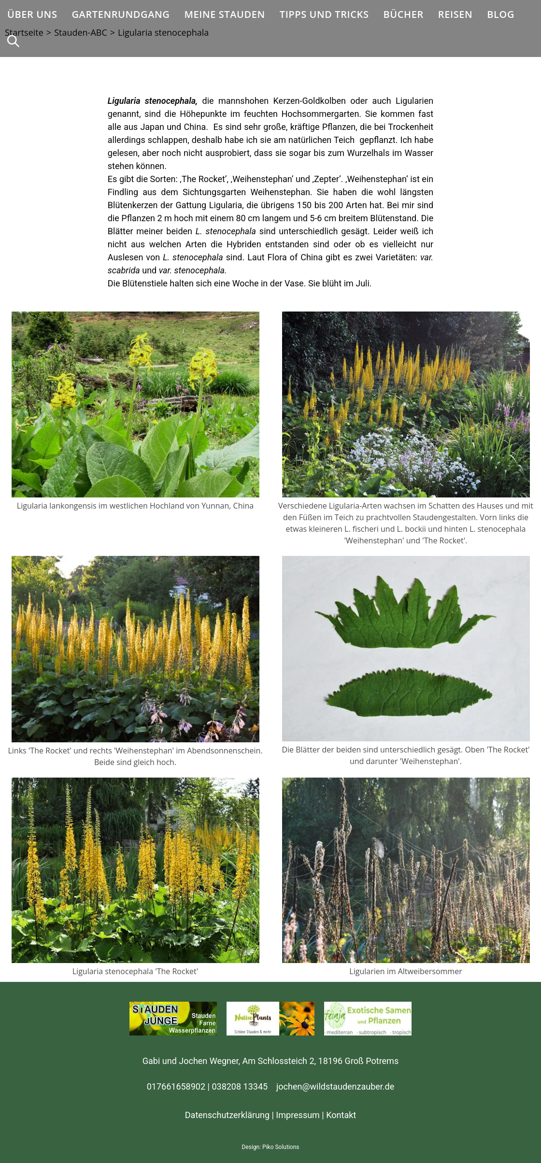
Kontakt (341, 1115)
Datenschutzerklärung (227, 1115)
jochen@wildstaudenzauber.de (335, 1086)
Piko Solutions (280, 1147)
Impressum (298, 1115)
